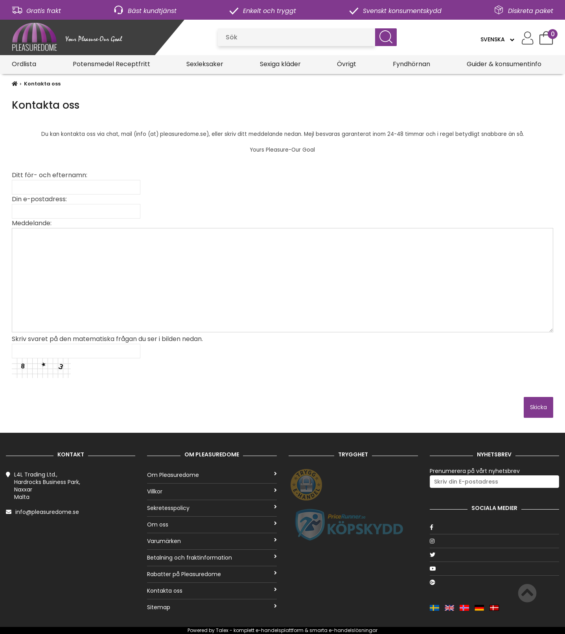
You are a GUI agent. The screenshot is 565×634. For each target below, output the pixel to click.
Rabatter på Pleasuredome (211, 574)
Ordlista (24, 64)
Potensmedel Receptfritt (111, 64)
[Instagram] (494, 541)
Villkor (211, 491)
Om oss (211, 524)
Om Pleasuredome (211, 475)
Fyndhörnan (411, 64)
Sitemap (211, 607)
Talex (222, 630)
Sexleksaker (204, 64)
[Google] (494, 582)
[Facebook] (494, 527)
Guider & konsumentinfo (504, 64)
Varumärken (211, 541)
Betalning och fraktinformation (211, 558)
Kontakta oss (42, 83)
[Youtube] (494, 568)
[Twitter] (494, 555)
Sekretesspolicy (211, 508)
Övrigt (346, 64)
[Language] (497, 39)
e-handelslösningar (353, 630)
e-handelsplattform (280, 630)
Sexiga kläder (280, 64)
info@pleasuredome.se (47, 512)
